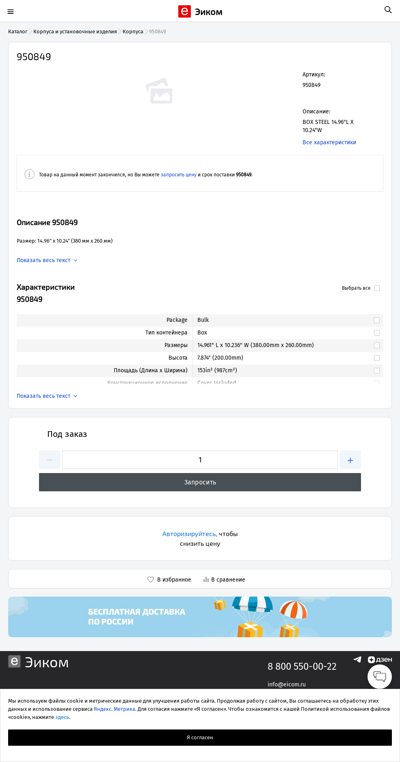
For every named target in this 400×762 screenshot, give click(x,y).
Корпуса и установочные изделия (75, 31)
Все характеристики (329, 142)
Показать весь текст (43, 260)
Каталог (18, 31)
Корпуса (133, 31)
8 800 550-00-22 (302, 666)
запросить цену (179, 175)
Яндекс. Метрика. (115, 709)
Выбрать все (361, 288)
